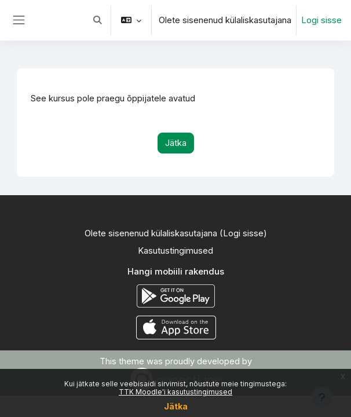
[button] (97, 20)
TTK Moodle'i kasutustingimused (175, 391)
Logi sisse (321, 20)
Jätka (176, 406)
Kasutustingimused (175, 251)
